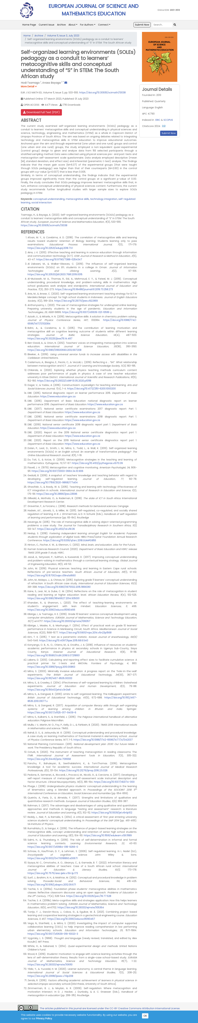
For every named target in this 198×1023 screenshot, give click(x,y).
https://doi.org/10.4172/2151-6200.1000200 (91, 388)
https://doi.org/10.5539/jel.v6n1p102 (112, 812)
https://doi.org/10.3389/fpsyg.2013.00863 (51, 667)
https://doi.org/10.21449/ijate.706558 (49, 759)
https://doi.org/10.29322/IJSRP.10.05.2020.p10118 (64, 380)
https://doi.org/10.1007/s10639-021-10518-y (87, 312)
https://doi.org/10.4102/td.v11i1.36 (56, 529)
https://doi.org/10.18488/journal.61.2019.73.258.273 (84, 289)
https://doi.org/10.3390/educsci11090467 (71, 919)
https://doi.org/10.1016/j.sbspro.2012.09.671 (52, 884)
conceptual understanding (49, 199)
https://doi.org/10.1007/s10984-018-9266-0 (53, 847)
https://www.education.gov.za (58, 396)
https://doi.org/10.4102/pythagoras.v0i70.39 (97, 463)
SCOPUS (168, 120)
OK (145, 1015)
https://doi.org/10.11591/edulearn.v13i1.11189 (108, 835)
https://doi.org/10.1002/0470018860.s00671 (53, 858)
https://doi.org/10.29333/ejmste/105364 (81, 907)
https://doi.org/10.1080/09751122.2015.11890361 (64, 587)
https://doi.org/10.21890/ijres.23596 (57, 494)
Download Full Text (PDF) (41, 112)
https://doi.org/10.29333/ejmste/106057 (67, 621)
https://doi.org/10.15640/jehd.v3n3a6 (49, 689)
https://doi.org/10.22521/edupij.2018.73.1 (50, 248)
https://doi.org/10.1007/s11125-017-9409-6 (52, 712)
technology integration (103, 199)
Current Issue (46, 24)
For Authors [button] (86, 24)
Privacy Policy (44, 1018)
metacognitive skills (77, 199)
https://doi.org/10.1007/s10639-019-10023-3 (53, 934)
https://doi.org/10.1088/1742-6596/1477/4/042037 (103, 739)
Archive (61, 24)
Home (27, 35)
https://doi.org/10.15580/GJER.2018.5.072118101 (54, 655)
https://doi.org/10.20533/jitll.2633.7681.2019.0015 (55, 274)
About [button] (72, 24)
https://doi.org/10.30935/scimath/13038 (102, 92)
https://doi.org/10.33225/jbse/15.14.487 (50, 338)
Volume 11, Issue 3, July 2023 (63, 35)
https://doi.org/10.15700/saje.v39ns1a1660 (52, 575)
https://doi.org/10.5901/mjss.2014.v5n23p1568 (85, 632)
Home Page (29, 24)
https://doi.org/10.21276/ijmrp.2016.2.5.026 (83, 770)
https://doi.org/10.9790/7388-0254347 (59, 259)
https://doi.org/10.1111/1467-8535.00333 (50, 678)
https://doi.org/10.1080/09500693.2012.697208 (54, 350)
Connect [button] (103, 24)
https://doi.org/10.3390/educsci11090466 (51, 609)
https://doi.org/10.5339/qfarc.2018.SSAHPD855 (69, 540)
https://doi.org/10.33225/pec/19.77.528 (88, 896)
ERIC (157, 120)
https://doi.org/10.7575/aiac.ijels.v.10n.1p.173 (53, 873)
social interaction (41, 202)
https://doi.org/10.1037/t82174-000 (114, 782)
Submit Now (142, 24)
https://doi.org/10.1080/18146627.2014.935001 (53, 598)
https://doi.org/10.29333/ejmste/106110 (50, 964)
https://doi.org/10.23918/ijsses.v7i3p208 (50, 976)
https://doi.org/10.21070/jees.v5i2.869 (76, 300)
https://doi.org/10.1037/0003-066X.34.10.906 (57, 471)
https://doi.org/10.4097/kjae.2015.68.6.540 (63, 640)
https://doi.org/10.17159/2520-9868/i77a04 (53, 482)
